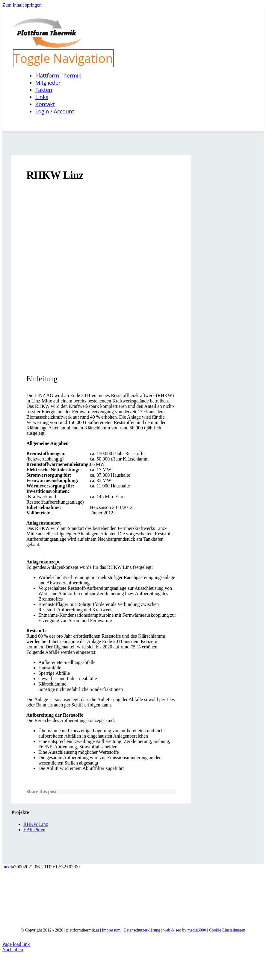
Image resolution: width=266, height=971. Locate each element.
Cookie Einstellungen (227, 930)
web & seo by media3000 (184, 930)
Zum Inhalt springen (22, 4)
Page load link (16, 944)
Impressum (111, 930)
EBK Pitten (34, 829)
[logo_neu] (47, 46)
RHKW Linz (35, 824)
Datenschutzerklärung (141, 930)
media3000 (13, 866)
